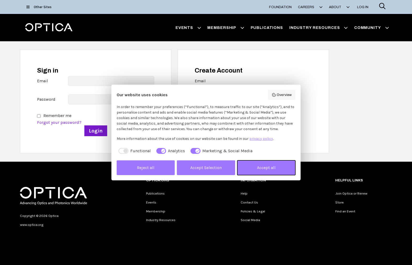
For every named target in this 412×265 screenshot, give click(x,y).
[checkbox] (134, 151)
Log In (362, 7)
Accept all (266, 167)
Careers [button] (310, 7)
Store (339, 202)
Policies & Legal (253, 211)
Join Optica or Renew (351, 193)
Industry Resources (161, 220)
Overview (282, 95)
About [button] (339, 7)
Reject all (145, 167)
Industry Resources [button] (318, 28)
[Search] (382, 7)
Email (42, 80)
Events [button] (188, 28)
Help (244, 193)
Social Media (250, 220)
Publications (267, 28)
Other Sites (39, 7)
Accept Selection (206, 167)
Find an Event (345, 211)
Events (151, 202)
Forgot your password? (59, 122)
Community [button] (371, 28)
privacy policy (261, 138)
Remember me (57, 115)
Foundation (280, 7)
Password (46, 99)
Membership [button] (225, 28)
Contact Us (249, 202)
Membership (155, 211)
